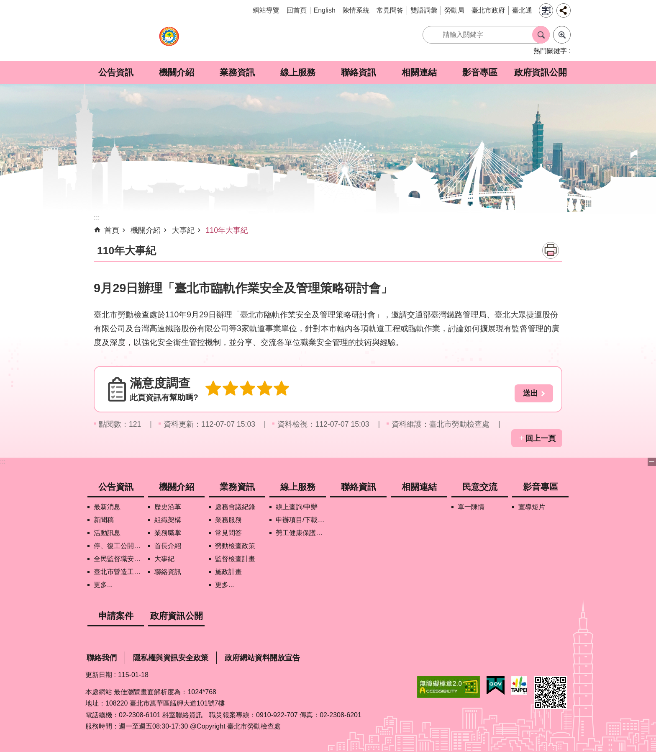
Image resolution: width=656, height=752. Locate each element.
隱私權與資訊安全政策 (170, 658)
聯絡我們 (102, 658)
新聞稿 (104, 519)
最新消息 (107, 506)
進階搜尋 (562, 35)
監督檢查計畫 (235, 558)
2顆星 (228, 389)
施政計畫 (228, 571)
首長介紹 (167, 545)
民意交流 (479, 487)
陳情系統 (356, 10)
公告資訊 (115, 72)
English (325, 10)
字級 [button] (546, 10)
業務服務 (228, 519)
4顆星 (260, 389)
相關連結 (419, 72)
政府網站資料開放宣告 (262, 658)
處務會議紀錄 (235, 506)
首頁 (111, 230)
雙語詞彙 (423, 10)
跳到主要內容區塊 (4, 4)
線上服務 (297, 72)
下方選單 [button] (652, 462)
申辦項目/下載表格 (301, 519)
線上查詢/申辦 (297, 506)
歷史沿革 (167, 506)
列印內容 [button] (550, 250)
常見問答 (390, 10)
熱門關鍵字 (550, 50)
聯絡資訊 (358, 72)
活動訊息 (107, 532)
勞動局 (454, 10)
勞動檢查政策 (235, 545)
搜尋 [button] (541, 35)
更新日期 (98, 674)
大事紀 (183, 230)
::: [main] (97, 218)
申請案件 (115, 616)
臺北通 (522, 10)
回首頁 (297, 10)
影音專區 (479, 72)
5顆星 (276, 389)
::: (2, 461)
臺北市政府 (488, 10)
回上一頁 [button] (540, 438)
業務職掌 (167, 532)
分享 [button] (563, 10)
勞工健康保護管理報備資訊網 (301, 532)
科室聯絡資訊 (182, 715)
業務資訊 (237, 72)
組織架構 (167, 519)
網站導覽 (266, 10)
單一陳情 (471, 506)
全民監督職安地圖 (119, 558)
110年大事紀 (227, 230)
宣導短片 (531, 506)
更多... (103, 584)
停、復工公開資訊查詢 (119, 545)
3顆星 (244, 389)
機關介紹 (176, 72)
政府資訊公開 (540, 72)
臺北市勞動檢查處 (169, 40)
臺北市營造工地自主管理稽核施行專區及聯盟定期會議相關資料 (119, 571)
